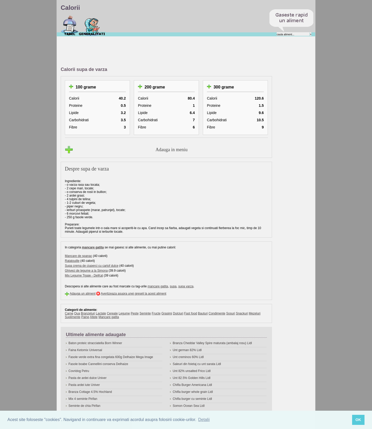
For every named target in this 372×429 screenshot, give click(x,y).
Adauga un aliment (83, 293)
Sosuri (230, 313)
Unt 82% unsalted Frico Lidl (192, 371)
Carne (69, 313)
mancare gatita (93, 247)
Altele (94, 317)
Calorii (70, 25)
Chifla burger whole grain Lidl (193, 392)
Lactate (101, 313)
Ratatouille (72, 261)
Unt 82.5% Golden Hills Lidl (191, 378)
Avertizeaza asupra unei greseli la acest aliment (133, 293)
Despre (92, 25)
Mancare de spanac (78, 256)
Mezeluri (254, 313)
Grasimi (166, 313)
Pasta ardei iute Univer (84, 385)
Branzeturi (88, 313)
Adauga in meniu (172, 149)
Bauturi (203, 313)
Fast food (190, 313)
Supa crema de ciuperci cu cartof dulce (91, 266)
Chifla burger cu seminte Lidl (192, 399)
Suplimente (72, 317)
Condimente (216, 313)
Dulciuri (178, 313)
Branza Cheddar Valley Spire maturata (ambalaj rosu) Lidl (212, 343)
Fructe (156, 313)
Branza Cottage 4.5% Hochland (90, 392)
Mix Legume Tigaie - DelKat (84, 275)
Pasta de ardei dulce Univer (87, 378)
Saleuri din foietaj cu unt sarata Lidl (197, 364)
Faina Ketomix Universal (85, 350)
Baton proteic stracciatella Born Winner (95, 343)
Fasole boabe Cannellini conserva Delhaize (98, 364)
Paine (85, 317)
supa (173, 286)
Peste (135, 313)
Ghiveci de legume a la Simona (86, 270)
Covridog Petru (78, 371)
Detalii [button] (204, 419)
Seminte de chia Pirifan (84, 406)
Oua (77, 313)
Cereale (112, 313)
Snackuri (242, 313)
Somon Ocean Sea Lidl (188, 406)
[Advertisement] (155, 51)
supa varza (185, 286)
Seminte (145, 313)
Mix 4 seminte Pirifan (82, 399)
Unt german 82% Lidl (187, 350)
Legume (124, 313)
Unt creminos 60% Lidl (188, 357)
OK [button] (358, 420)
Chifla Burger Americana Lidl (192, 385)
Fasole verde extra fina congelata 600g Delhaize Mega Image (110, 357)
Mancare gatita (108, 317)
